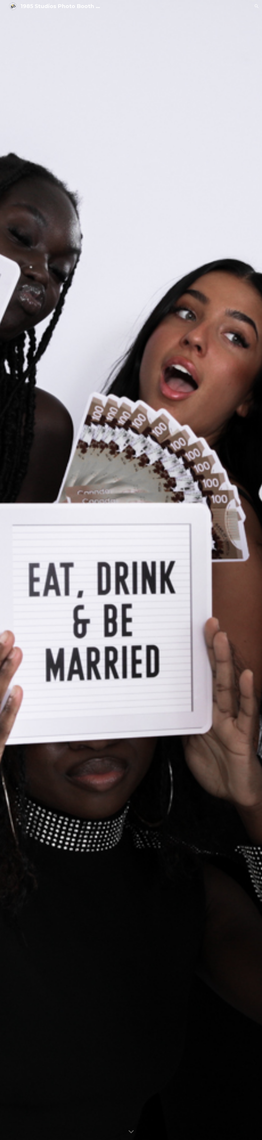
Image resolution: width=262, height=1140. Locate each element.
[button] (256, 6)
